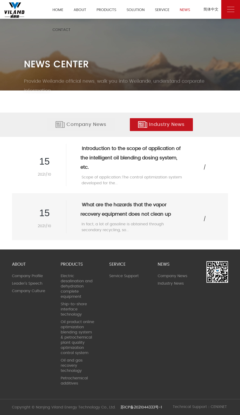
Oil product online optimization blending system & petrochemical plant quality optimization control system (77, 337)
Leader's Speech (27, 283)
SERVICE (162, 10)
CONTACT (61, 30)
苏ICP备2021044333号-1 (141, 407)
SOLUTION (136, 10)
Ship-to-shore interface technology (74, 309)
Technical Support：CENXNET (200, 407)
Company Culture (28, 291)
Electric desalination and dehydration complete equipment (77, 286)
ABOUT (80, 10)
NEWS (185, 10)
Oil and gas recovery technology (71, 365)
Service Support (124, 276)
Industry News (161, 124)
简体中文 (210, 9)
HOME (57, 10)
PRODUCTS (106, 10)
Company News (81, 124)
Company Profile (27, 276)
